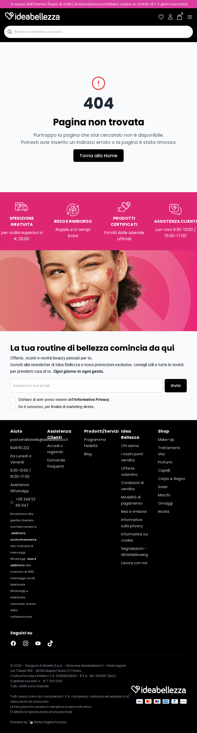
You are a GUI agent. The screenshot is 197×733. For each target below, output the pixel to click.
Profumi (165, 462)
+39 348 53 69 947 (22, 502)
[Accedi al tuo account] (170, 17)
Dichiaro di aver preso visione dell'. (64, 399)
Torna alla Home (98, 155)
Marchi (164, 495)
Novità (163, 511)
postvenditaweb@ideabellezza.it (24, 439)
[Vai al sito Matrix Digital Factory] (48, 722)
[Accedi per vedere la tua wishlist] (161, 17)
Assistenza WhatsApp (19, 488)
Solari (163, 486)
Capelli (164, 470)
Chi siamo (130, 445)
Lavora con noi (134, 562)
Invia (176, 385)
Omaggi (165, 503)
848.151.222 (19, 447)
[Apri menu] (190, 17)
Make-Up (166, 439)
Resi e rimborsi (134, 511)
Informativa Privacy (91, 399)
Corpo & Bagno (171, 478)
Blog (88, 454)
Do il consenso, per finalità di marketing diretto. (56, 407)
